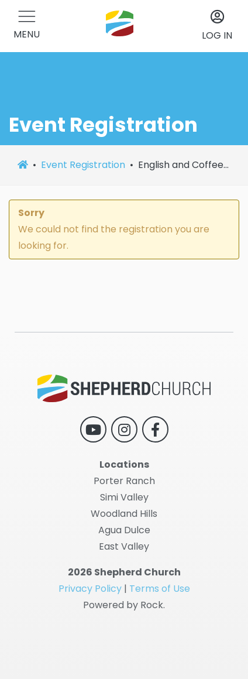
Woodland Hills (124, 513)
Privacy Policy (90, 588)
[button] (26, 26)
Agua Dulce (124, 530)
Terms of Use (159, 588)
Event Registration (83, 165)
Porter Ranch (124, 481)
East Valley (124, 546)
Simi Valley (124, 497)
